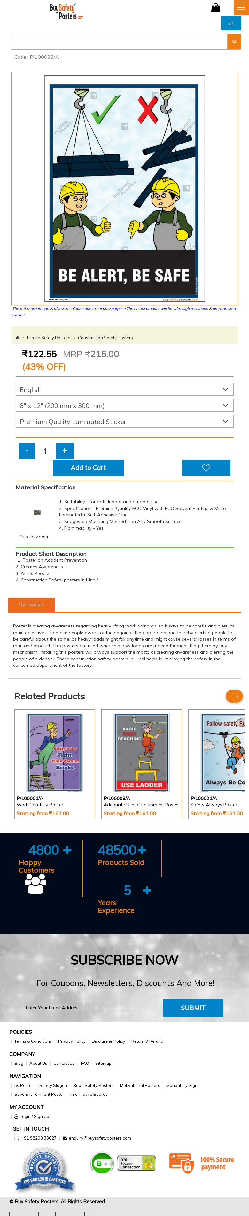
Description (31, 604)
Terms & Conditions (33, 1041)
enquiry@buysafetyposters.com (100, 1138)
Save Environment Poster (39, 1094)
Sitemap (103, 1063)
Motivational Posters (140, 1085)
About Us (38, 1063)
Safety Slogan (53, 1085)
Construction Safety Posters (105, 337)
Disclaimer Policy (108, 1041)
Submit (193, 1008)
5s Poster (23, 1085)
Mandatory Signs (183, 1085)
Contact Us (64, 1063)
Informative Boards (89, 1094)
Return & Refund (147, 1041)
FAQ (85, 1063)
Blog (18, 1063)
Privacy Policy (72, 1041)
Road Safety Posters (93, 1085)
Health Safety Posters (48, 337)
